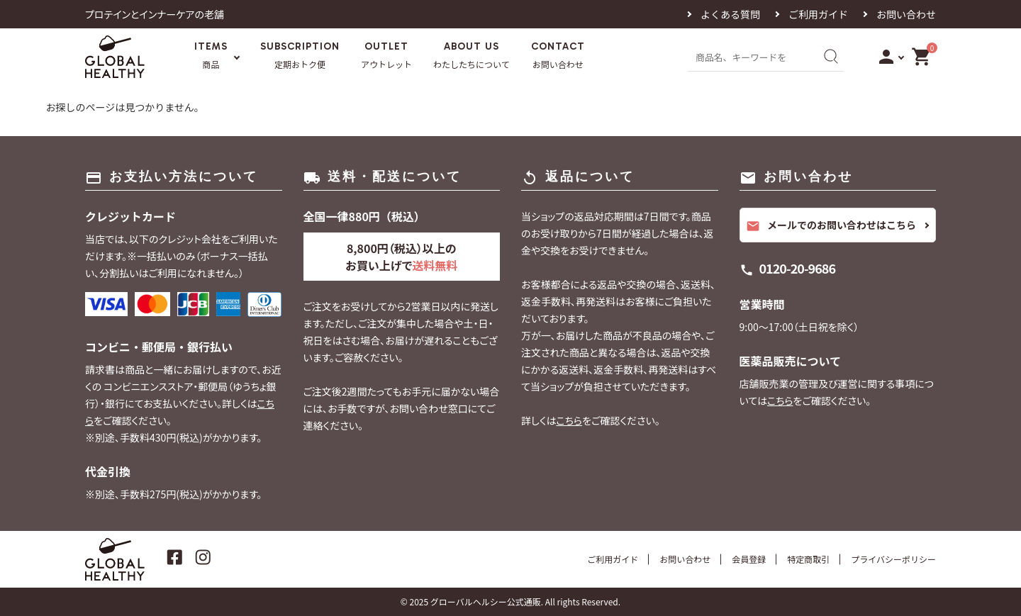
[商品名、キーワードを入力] (750, 56)
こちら (569, 420)
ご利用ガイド (818, 14)
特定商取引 (808, 559)
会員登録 (749, 559)
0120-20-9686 (797, 268)
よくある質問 (730, 14)
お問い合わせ (906, 14)
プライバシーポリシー (893, 559)
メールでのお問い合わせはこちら (831, 225)
